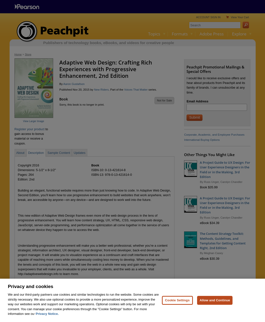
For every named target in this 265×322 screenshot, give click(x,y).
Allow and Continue (215, 310)
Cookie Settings (177, 310)
